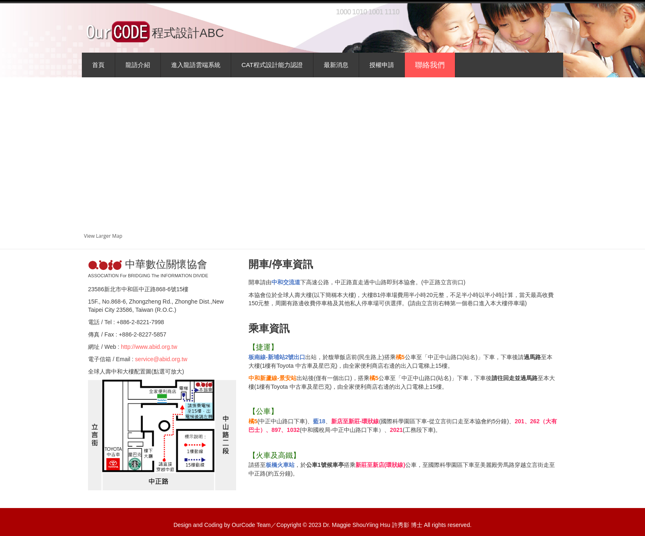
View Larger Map (103, 235)
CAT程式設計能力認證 (272, 64)
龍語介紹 (137, 64)
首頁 (98, 64)
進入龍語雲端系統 (195, 64)
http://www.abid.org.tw (149, 346)
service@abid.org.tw (161, 359)
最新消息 (336, 64)
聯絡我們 (430, 65)
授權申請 (381, 64)
